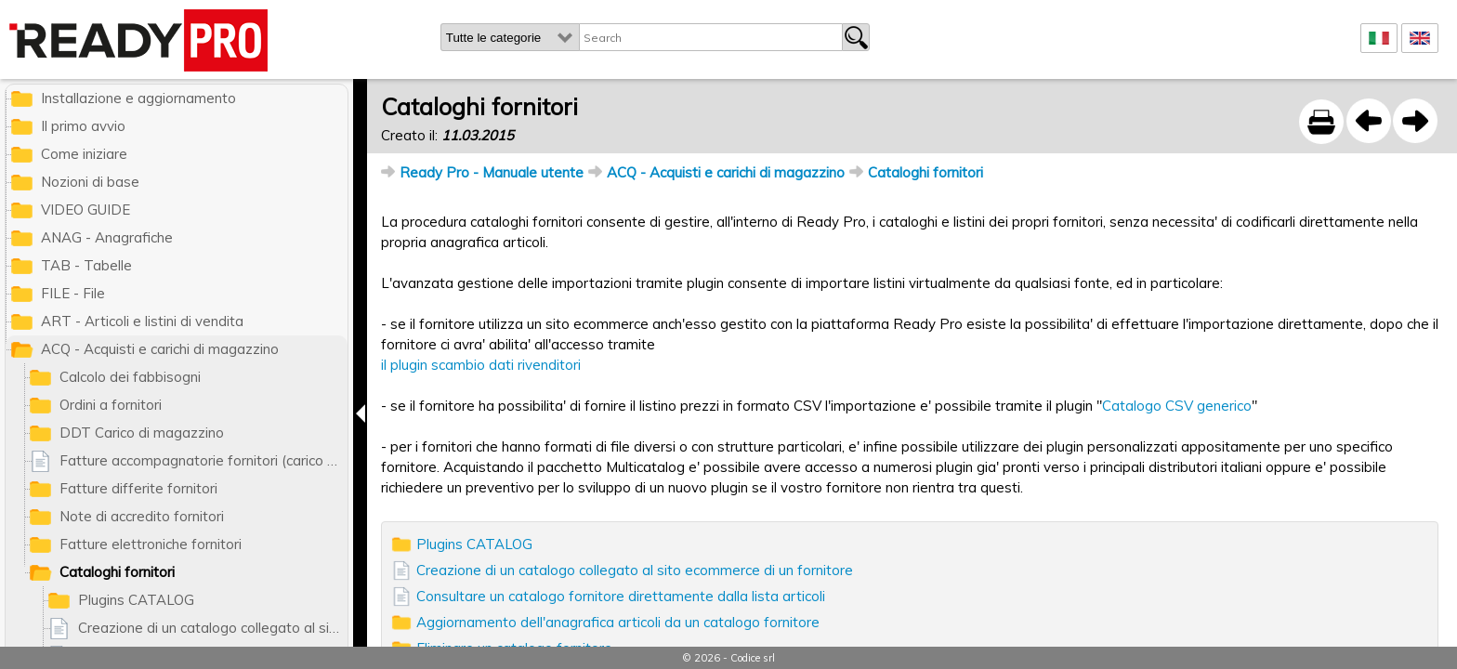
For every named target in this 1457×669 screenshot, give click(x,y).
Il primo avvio (83, 126)
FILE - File (73, 293)
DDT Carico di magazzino (141, 432)
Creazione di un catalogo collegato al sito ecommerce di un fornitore (634, 570)
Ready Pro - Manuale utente (492, 172)
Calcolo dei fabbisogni (130, 377)
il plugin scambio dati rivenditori (481, 365)
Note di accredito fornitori (141, 516)
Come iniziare (84, 154)
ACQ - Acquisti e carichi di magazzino (726, 172)
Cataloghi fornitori (925, 172)
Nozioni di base (90, 181)
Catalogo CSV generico (1177, 405)
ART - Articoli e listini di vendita (142, 321)
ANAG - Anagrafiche (107, 237)
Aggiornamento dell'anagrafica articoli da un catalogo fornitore (618, 622)
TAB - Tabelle (86, 265)
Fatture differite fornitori (138, 488)
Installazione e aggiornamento (138, 98)
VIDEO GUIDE (85, 209)
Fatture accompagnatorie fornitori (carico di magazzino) (203, 460)
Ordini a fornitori (110, 404)
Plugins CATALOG (474, 544)
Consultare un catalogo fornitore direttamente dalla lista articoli (620, 596)
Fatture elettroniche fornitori (150, 544)
